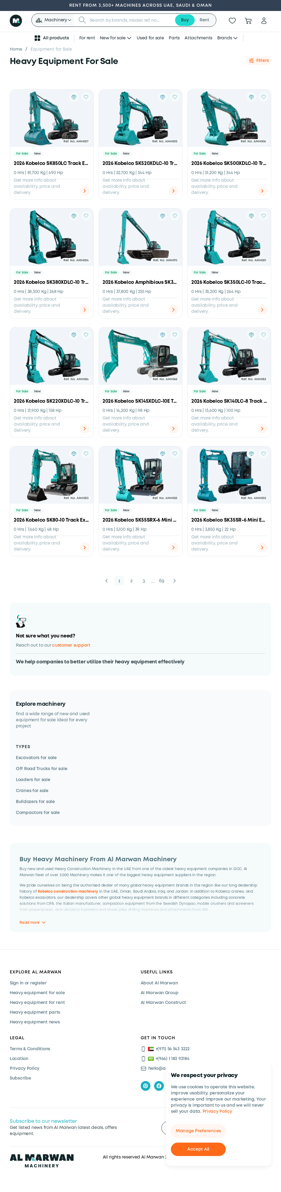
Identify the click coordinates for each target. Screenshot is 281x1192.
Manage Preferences (198, 1131)
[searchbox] (130, 20)
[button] (53, 20)
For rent (87, 38)
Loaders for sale (33, 780)
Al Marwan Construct (163, 1003)
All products (51, 38)
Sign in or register (28, 983)
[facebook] (159, 1086)
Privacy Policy (217, 1111)
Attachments (198, 38)
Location (19, 1059)
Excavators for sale (36, 758)
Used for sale (150, 38)
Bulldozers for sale (35, 802)
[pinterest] (145, 1086)
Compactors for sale (38, 813)
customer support (71, 645)
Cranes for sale (32, 791)
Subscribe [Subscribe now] (20, 1078)
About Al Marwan (159, 983)
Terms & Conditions (30, 1049)
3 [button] (143, 580)
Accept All (198, 1149)
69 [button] (161, 580)
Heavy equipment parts (35, 1012)
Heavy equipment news (34, 1022)
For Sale (22, 153)
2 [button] (131, 580)
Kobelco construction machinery (68, 891)
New (37, 153)
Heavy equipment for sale (37, 993)
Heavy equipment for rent (37, 1003)
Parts (174, 38)
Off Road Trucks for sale (41, 769)
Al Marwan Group (159, 993)
